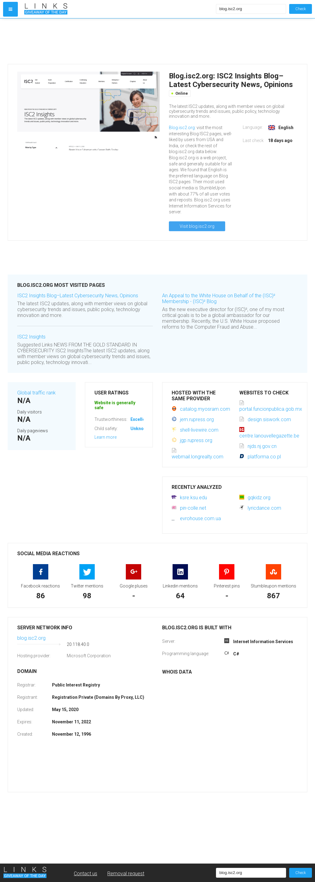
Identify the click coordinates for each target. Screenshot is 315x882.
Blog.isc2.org (182, 127)
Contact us (85, 873)
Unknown (139, 428)
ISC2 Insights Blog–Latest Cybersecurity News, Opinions (77, 296)
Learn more (105, 437)
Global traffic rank (36, 393)
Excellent (139, 419)
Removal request (125, 873)
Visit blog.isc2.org (197, 226)
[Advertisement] (119, 41)
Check (300, 8)
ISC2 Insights (31, 337)
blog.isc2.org (31, 638)
